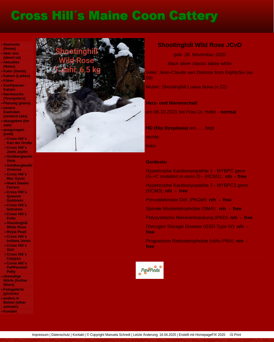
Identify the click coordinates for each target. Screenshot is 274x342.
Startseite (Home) (11, 46)
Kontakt (10, 311)
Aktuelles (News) (11, 64)
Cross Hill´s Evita (17, 216)
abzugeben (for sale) (16, 123)
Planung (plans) (17, 103)
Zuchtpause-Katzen (14, 87)
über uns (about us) (12, 55)
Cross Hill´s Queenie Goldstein (17, 196)
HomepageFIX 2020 (210, 335)
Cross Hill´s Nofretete (17, 207)
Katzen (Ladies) (16, 76)
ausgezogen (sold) (13, 132)
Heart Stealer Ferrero (18, 185)
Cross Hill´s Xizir (17, 247)
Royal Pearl (16, 232)
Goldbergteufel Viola (19, 158)
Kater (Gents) (14, 71)
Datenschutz (60, 335)
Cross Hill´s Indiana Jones (19, 238)
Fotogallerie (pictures (13, 291)
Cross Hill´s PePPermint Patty (17, 267)
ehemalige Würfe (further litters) (15, 280)
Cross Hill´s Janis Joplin (17, 149)
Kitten (8, 80)
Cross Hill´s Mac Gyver (17, 176)
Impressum (40, 335)
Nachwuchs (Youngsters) (14, 96)
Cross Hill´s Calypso (17, 256)
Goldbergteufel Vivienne (19, 167)
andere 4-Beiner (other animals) (14, 302)
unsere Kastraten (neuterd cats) (15, 112)
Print (235, 335)
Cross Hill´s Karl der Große (19, 141)
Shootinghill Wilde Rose (17, 225)
